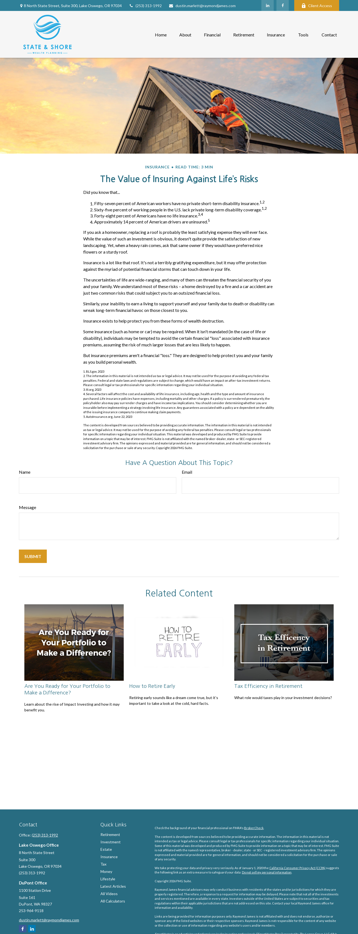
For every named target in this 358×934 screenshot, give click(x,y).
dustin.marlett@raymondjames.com (202, 5)
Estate (106, 849)
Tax (103, 864)
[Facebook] (282, 5)
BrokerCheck (254, 828)
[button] (161, 34)
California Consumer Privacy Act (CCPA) (297, 868)
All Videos (109, 893)
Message (27, 507)
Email (187, 472)
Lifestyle (107, 878)
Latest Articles (113, 886)
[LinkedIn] (267, 5)
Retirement (110, 834)
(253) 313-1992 (145, 5)
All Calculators (112, 901)
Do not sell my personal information (266, 872)
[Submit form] (33, 556)
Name (24, 472)
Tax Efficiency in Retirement (268, 686)
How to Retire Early (152, 686)
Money (106, 871)
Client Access (316, 5)
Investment (110, 842)
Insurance (109, 856)
